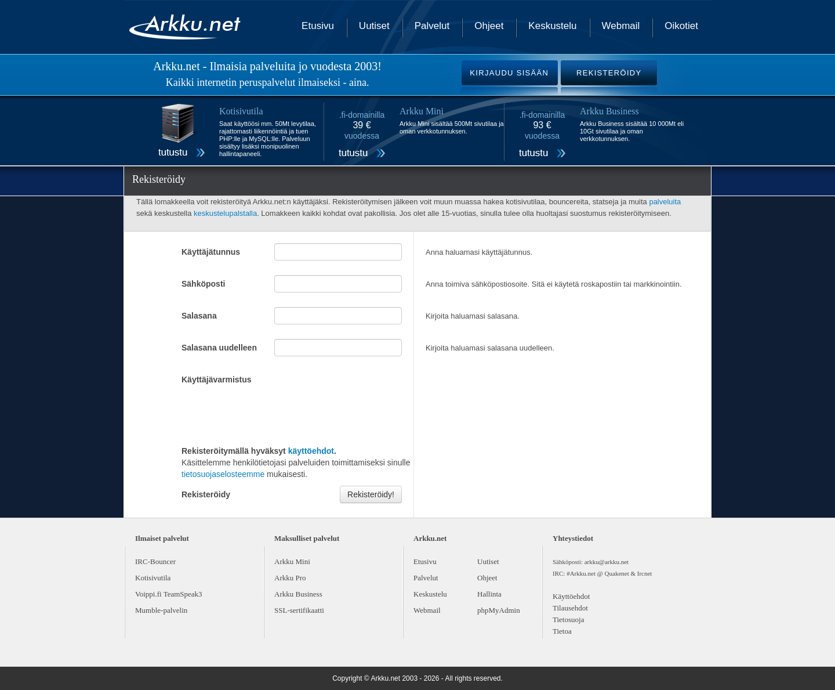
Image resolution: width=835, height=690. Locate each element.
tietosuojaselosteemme (222, 474)
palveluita (665, 201)
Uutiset (374, 25)
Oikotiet (681, 25)
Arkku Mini (292, 561)
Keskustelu (552, 25)
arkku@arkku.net (606, 561)
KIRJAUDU (509, 72)
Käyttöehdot (571, 596)
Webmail (621, 25)
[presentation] (269, 413)
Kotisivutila (152, 577)
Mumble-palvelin (161, 610)
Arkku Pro (290, 577)
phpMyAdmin (498, 610)
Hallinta (489, 594)
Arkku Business (298, 594)
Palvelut (432, 25)
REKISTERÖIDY (608, 72)
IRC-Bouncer (155, 561)
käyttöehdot (311, 451)
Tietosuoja (568, 619)
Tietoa (562, 631)
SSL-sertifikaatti (299, 610)
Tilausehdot (570, 608)
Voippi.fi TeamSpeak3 (168, 594)
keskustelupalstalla (225, 213)
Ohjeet (488, 25)
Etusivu (318, 25)
